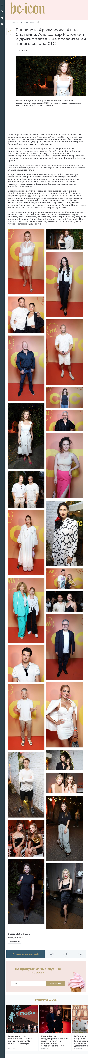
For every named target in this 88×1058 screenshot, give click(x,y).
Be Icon (24, 22)
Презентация (22, 50)
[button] (2, 5)
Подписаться (55, 983)
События (34, 22)
